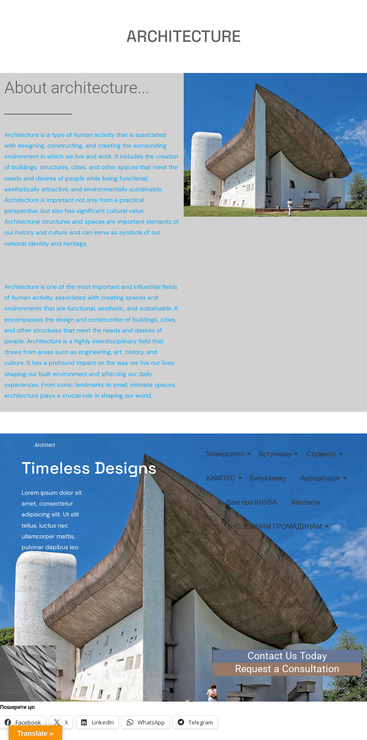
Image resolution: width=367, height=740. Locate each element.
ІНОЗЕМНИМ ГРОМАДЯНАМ (277, 526)
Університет (226, 454)
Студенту (322, 454)
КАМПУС (222, 478)
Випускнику (268, 478)
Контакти (306, 502)
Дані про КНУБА (251, 502)
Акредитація (322, 478)
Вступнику (277, 454)
